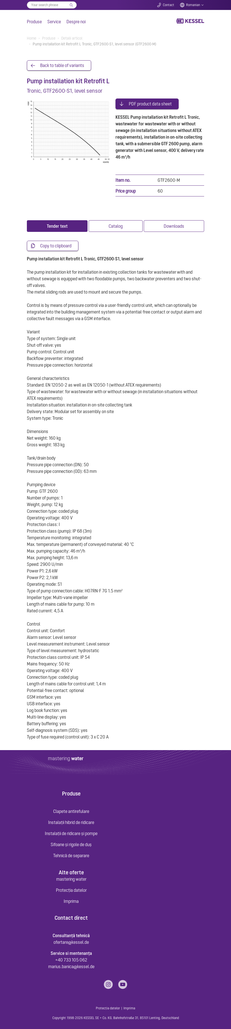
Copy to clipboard (55, 244)
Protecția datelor (71, 888)
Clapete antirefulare (71, 810)
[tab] (57, 224)
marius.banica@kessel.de (71, 965)
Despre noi (76, 21)
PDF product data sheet (150, 102)
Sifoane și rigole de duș (71, 843)
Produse (34, 21)
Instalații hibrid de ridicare (71, 821)
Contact (168, 5)
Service (54, 21)
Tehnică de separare (71, 854)
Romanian (193, 5)
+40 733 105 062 (71, 958)
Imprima (71, 899)
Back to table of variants (62, 65)
